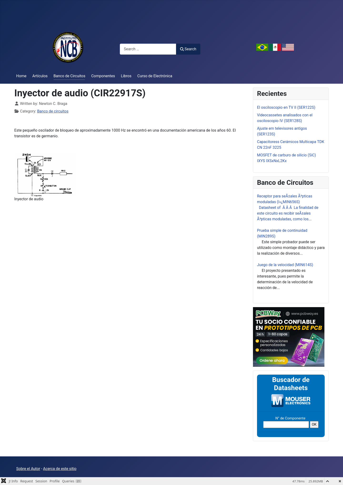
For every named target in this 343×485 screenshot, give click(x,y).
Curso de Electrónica (154, 76)
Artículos (40, 76)
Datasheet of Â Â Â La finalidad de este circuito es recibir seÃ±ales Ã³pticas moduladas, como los (287, 213)
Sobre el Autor (28, 468)
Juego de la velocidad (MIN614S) (285, 265)
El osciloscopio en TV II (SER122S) (286, 107)
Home (21, 76)
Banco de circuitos (53, 111)
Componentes (103, 76)
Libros (126, 76)
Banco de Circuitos (70, 76)
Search (188, 49)
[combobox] (148, 49)
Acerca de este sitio (59, 468)
